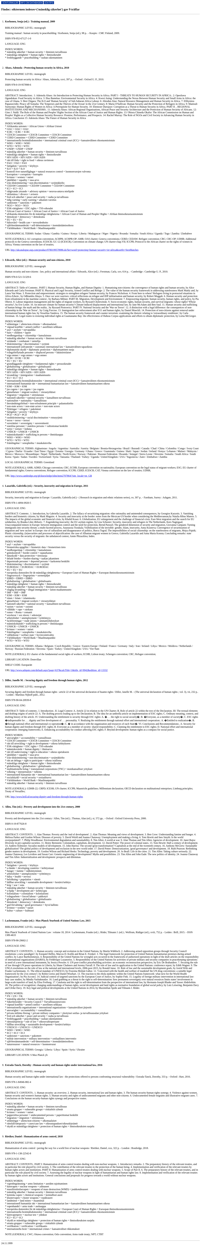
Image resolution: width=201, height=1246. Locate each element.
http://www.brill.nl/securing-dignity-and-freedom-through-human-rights (47, 796)
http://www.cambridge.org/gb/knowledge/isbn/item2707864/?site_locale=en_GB (51, 475)
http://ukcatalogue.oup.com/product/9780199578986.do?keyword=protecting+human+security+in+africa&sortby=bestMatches (74, 250)
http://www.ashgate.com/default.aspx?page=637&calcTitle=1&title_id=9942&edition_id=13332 (59, 670)
